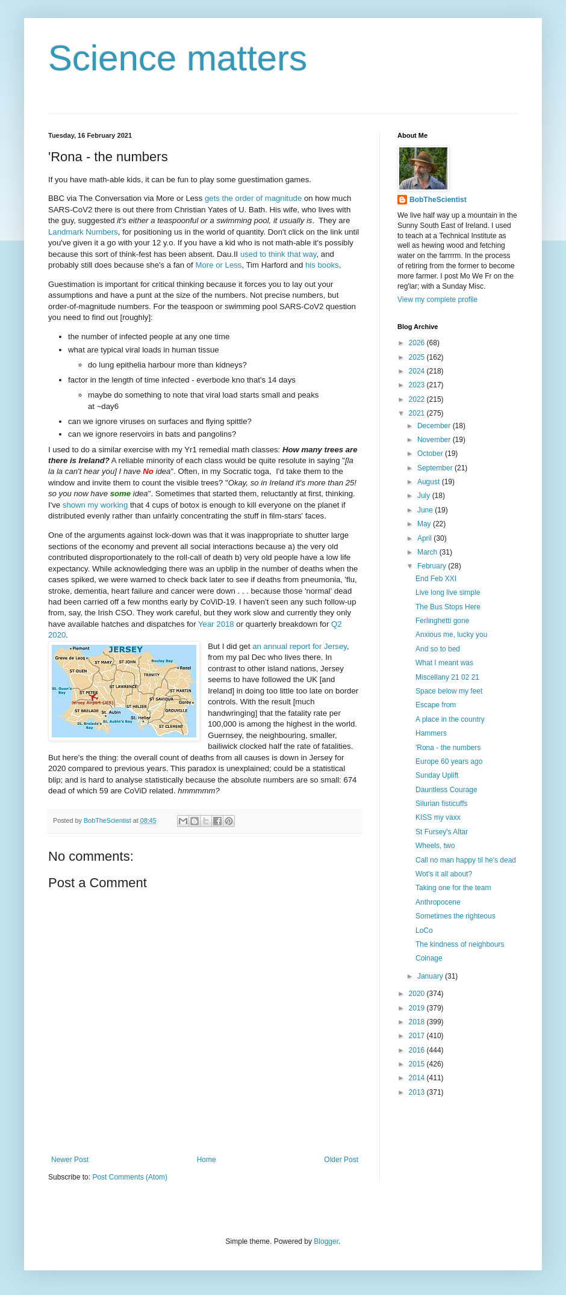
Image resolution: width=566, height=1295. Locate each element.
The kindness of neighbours (459, 944)
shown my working (95, 504)
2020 (418, 993)
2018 (418, 1022)
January (431, 976)
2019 (418, 1008)
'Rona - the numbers (447, 747)
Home (206, 1159)
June (426, 510)
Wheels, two (435, 845)
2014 (418, 1078)
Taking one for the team (453, 888)
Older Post (341, 1159)
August (429, 482)
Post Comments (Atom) (129, 1177)
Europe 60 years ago (448, 761)
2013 (418, 1092)
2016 (418, 1050)
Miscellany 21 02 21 (447, 677)
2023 (418, 385)
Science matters (177, 58)
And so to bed (437, 649)
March (428, 552)
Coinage (429, 958)
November (435, 439)
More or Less (218, 264)
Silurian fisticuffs (441, 803)
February (432, 566)
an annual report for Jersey (299, 646)
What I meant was (444, 663)
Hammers (431, 733)
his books (322, 264)
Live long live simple (447, 592)
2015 (418, 1064)
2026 (418, 343)
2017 (418, 1036)
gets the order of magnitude (253, 198)
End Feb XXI (435, 578)
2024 (418, 371)
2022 (418, 399)
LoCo (424, 930)
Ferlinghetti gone (442, 621)
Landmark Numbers (83, 231)
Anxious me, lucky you (451, 634)
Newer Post (70, 1159)
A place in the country (450, 719)
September (436, 468)
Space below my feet (448, 691)
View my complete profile (437, 299)
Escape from (435, 705)
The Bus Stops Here (447, 607)
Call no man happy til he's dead (465, 860)
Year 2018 (216, 624)
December (435, 426)
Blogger (326, 1241)
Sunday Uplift (436, 775)
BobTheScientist (438, 199)
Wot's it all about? (443, 874)
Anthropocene (438, 902)
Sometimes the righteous (455, 916)
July (424, 495)
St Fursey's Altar (441, 832)
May (425, 524)
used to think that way (278, 254)
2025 (418, 357)
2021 (418, 413)
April (425, 538)
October (431, 453)
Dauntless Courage (446, 790)
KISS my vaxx (438, 817)
